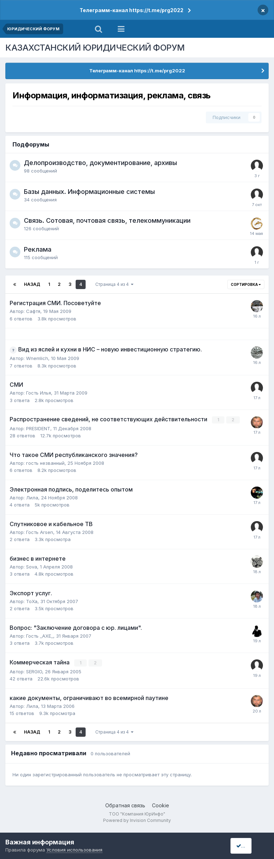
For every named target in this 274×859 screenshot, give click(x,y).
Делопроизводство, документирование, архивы (100, 162)
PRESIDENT (38, 428)
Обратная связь (125, 805)
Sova (31, 566)
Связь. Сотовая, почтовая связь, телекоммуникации (107, 220)
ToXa (31, 601)
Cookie (160, 805)
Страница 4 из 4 (114, 284)
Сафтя (33, 311)
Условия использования (74, 850)
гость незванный (45, 462)
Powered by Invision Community (137, 820)
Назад (32, 284)
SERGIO (34, 671)
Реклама (37, 249)
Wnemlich (37, 358)
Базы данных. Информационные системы (89, 191)
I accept (247, 846)
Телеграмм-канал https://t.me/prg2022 (131, 10)
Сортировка (246, 284)
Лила (32, 497)
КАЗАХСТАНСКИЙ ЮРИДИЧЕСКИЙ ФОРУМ (95, 47)
